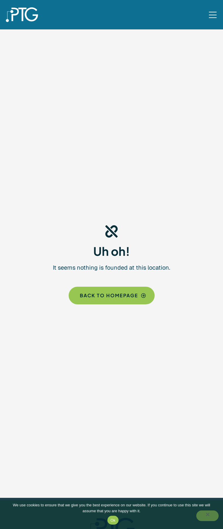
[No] (207, 515)
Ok (112, 520)
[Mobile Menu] (212, 15)
